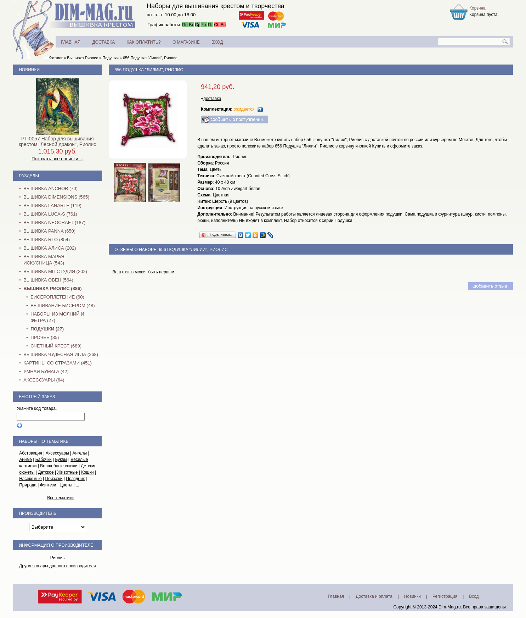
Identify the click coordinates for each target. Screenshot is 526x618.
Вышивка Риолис (82, 58)
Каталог (56, 58)
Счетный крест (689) (55, 346)
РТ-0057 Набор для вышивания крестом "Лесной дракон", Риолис (57, 141)
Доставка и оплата (374, 596)
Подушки (110, 58)
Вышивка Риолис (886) (52, 288)
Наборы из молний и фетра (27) (57, 317)
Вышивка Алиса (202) (49, 248)
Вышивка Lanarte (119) (52, 205)
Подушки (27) (47, 329)
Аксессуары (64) (43, 380)
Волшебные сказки (58, 465)
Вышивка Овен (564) (48, 280)
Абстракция (30, 453)
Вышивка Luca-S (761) (50, 214)
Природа (27, 485)
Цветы (66, 485)
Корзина (477, 8)
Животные (67, 472)
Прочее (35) (44, 337)
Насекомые (30, 478)
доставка (212, 98)
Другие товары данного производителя (57, 565)
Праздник (75, 478)
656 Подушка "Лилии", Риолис (150, 58)
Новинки (29, 69)
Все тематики (60, 497)
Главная (336, 596)
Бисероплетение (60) (57, 297)
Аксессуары (57, 453)
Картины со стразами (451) (57, 363)
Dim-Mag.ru (450, 607)
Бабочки (43, 459)
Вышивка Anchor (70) (50, 188)
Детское (46, 472)
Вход (474, 596)
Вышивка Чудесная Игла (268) (60, 354)
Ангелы (80, 453)
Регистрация (444, 596)
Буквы (61, 459)
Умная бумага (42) (46, 371)
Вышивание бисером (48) (62, 305)
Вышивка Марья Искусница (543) (43, 260)
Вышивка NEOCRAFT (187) (54, 222)
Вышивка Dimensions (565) (56, 197)
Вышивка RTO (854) (46, 239)
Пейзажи (54, 478)
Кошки (87, 472)
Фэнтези (48, 485)
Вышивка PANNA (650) (49, 231)
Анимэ (25, 459)
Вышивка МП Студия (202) (55, 271)
